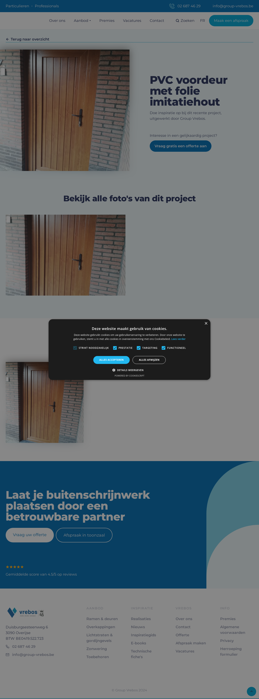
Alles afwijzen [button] (149, 360)
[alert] (129, 349)
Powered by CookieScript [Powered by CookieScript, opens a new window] (129, 375)
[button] (129, 370)
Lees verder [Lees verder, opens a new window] (178, 339)
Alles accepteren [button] (111, 360)
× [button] (205, 323)
